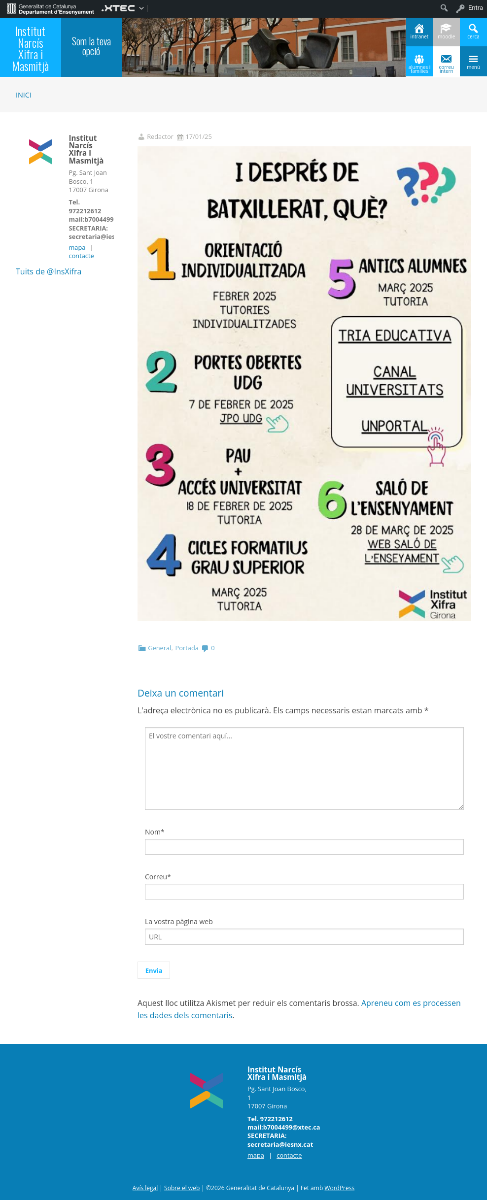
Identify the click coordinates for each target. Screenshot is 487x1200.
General (159, 647)
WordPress (339, 1188)
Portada (187, 647)
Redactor (160, 136)
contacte (81, 255)
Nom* (155, 831)
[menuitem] (50, 8)
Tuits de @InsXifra (48, 271)
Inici (24, 95)
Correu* (158, 876)
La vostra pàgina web (179, 921)
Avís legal (145, 1188)
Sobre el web (182, 1188)
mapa (77, 247)
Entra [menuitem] (475, 7)
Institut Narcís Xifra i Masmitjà (30, 48)
